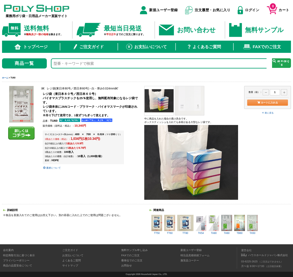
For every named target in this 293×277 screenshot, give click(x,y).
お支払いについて (146, 47)
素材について (52, 167)
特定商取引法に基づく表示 (19, 255)
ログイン (248, 10)
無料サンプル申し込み (134, 250)
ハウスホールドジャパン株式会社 (268, 255)
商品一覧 (24, 63)
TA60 (226, 225)
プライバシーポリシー (16, 260)
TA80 (213, 225)
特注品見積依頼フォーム (195, 255)
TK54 (201, 225)
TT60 (169, 225)
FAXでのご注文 (262, 47)
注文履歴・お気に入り (208, 10)
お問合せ (126, 265)
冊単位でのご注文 (131, 260)
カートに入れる (267, 102)
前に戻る (267, 113)
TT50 (156, 225)
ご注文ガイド (89, 47)
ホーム (5, 78)
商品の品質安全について (17, 265)
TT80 (185, 225)
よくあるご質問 (204, 47)
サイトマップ (70, 265)
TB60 (239, 225)
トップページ (31, 47)
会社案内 (8, 250)
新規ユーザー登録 (159, 10)
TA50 (252, 225)
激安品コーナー (189, 260)
